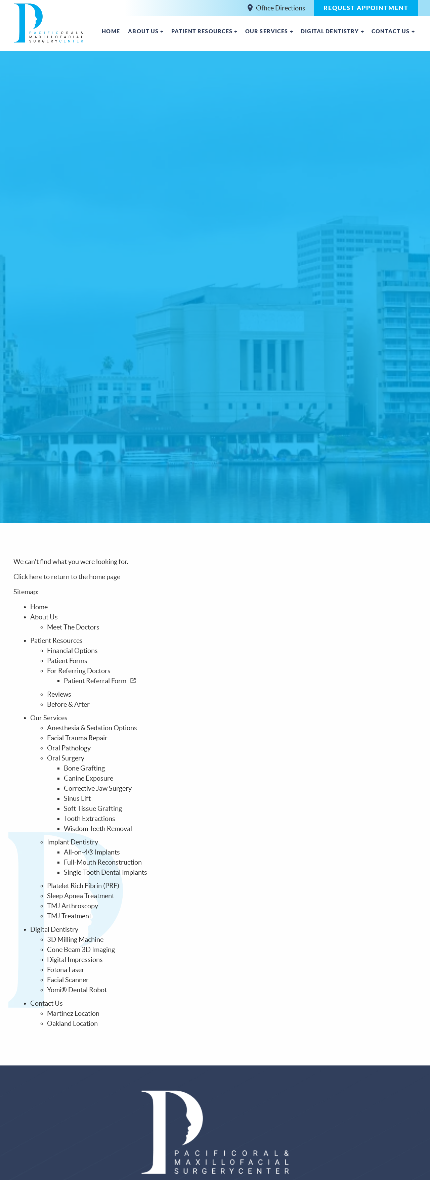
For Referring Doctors (79, 670)
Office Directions (276, 8)
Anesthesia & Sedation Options (92, 728)
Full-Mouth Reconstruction (103, 862)
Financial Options (72, 650)
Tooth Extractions (89, 818)
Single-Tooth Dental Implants (105, 872)
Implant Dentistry (72, 842)
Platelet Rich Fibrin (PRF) (83, 885)
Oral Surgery (65, 758)
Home (111, 31)
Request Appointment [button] (366, 7)
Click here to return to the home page (66, 576)
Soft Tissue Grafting (93, 808)
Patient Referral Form (100, 681)
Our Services (266, 31)
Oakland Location (72, 1023)
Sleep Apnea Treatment (80, 896)
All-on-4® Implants (92, 852)
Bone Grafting (84, 768)
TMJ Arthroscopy (72, 906)
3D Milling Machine (75, 939)
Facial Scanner (68, 980)
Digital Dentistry (330, 31)
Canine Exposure (88, 778)
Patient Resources (202, 31)
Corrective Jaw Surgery (98, 788)
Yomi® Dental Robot (77, 990)
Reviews (59, 694)
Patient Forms (67, 660)
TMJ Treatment (69, 916)
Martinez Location (73, 1013)
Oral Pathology (69, 748)
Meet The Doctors (73, 627)
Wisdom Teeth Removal (98, 828)
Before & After (68, 704)
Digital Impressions (75, 959)
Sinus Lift (77, 798)
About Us (143, 31)
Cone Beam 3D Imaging (81, 949)
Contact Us (391, 31)
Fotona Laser (65, 969)
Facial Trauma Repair (77, 738)
